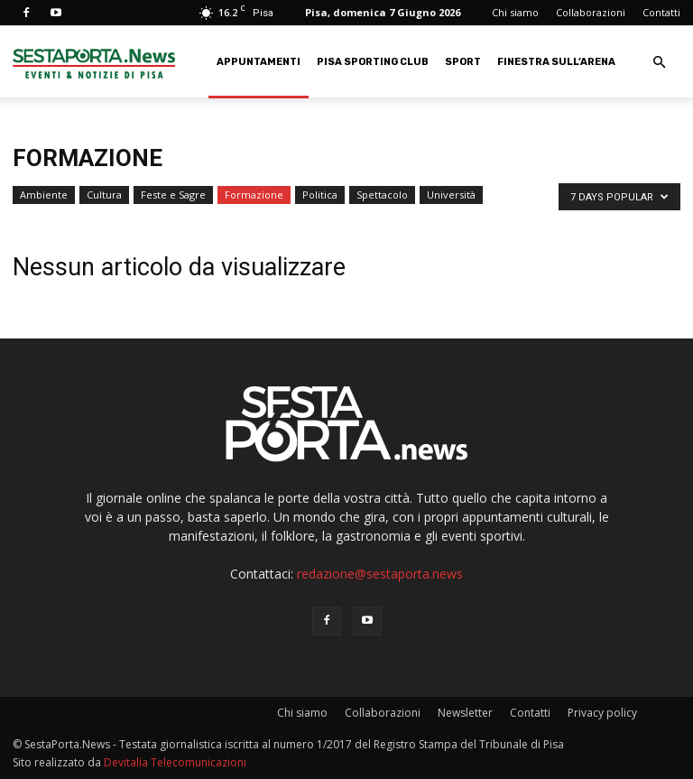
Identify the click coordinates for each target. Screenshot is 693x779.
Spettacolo (382, 194)
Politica (319, 194)
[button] (658, 62)
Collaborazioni (590, 12)
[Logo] (94, 61)
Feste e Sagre (173, 194)
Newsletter (465, 712)
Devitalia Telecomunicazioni (175, 762)
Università (451, 194)
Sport (463, 62)
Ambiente (44, 194)
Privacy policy (602, 712)
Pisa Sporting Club (373, 62)
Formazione (254, 194)
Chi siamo (515, 12)
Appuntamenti (258, 62)
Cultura (104, 194)
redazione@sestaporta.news (380, 573)
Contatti (661, 12)
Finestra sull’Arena (556, 62)
